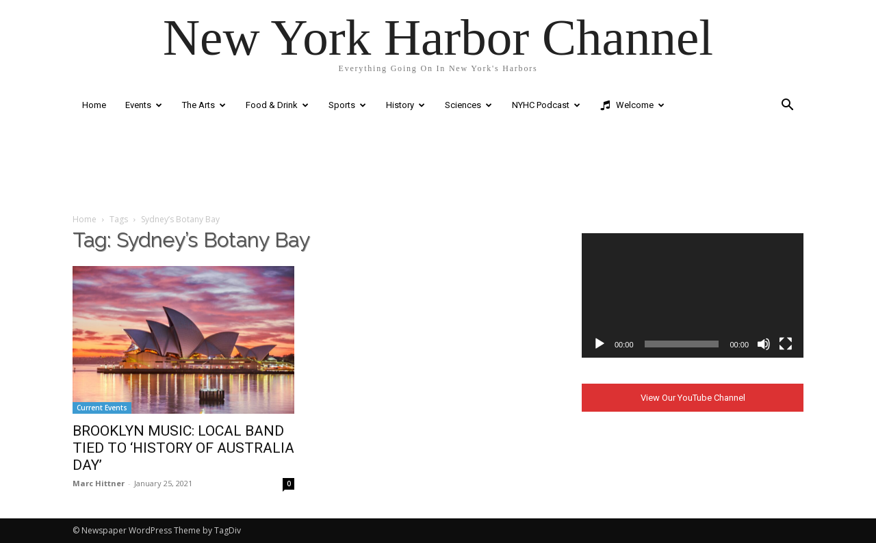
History (405, 105)
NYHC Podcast (546, 105)
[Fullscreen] (786, 344)
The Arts (204, 105)
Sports (347, 105)
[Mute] (764, 344)
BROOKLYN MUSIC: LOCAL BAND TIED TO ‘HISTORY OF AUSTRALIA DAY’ (183, 448)
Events (143, 105)
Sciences (468, 105)
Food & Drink (277, 105)
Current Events (102, 407)
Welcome (632, 105)
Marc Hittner (99, 483)
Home (94, 105)
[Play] (599, 344)
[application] (692, 295)
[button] (787, 106)
